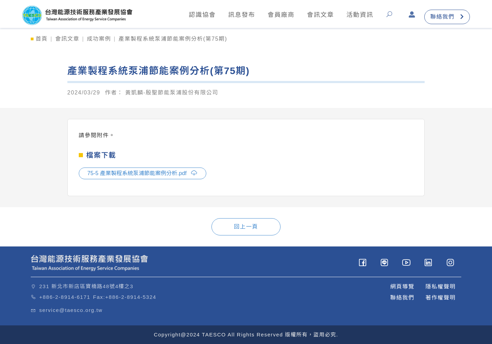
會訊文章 (67, 39)
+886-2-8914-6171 (65, 297)
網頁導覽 (402, 287)
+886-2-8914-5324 (131, 297)
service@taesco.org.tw (71, 310)
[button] (391, 17)
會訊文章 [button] (320, 14)
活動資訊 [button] (359, 14)
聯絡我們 (447, 17)
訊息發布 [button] (241, 14)
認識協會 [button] (202, 14)
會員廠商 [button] (280, 14)
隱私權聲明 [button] (440, 287)
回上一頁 (246, 227)
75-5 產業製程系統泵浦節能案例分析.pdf (142, 172)
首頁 (42, 39)
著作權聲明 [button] (440, 298)
